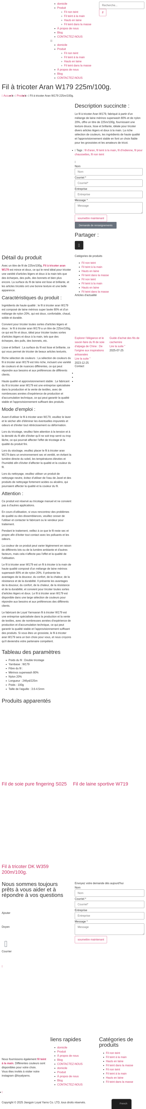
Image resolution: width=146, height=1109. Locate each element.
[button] (73, 41)
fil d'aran (90, 150)
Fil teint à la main (74, 16)
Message (81, 200)
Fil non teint (71, 11)
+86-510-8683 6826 (14, 930)
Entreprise (81, 189)
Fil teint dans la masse (77, 24)
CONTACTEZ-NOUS (69, 36)
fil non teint (97, 154)
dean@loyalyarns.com (15, 959)
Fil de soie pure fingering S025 (34, 784)
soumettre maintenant (91, 218)
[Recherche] (102, 12)
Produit (61, 7)
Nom (78, 166)
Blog (60, 32)
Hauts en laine (72, 20)
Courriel (80, 177)
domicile (62, 3)
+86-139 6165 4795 (14, 935)
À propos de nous (68, 28)
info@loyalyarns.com (14, 955)
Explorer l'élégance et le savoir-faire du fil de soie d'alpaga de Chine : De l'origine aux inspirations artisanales (89, 346)
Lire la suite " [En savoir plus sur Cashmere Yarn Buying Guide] (117, 346)
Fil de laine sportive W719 (100, 784)
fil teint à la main (106, 150)
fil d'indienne (125, 150)
